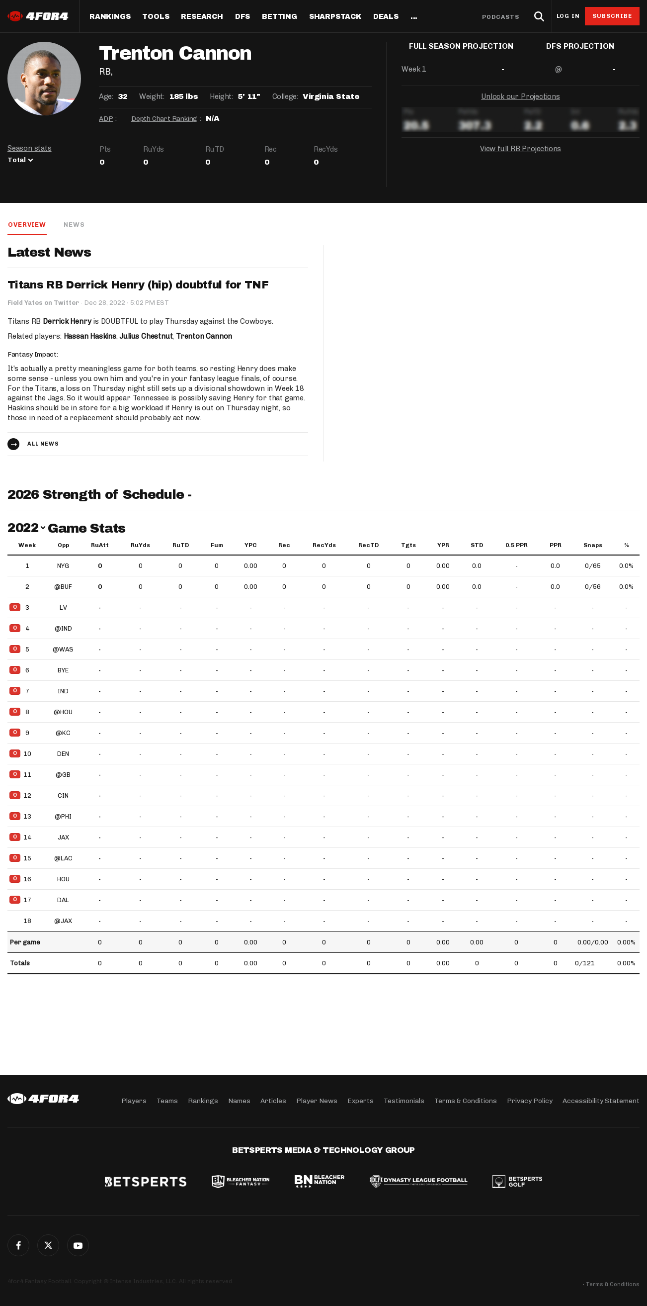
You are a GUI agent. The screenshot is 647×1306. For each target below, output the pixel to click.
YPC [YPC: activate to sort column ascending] (250, 545)
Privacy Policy (530, 1101)
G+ (78, 1245)
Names (239, 1101)
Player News (316, 1101)
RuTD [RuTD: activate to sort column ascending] (180, 545)
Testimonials (404, 1101)
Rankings (109, 16)
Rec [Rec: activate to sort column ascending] (284, 545)
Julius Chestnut (146, 336)
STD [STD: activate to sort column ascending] (477, 545)
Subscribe (612, 15)
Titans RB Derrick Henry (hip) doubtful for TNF (138, 285)
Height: (221, 96)
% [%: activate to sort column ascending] (626, 545)
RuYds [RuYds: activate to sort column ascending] (140, 545)
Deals (386, 16)
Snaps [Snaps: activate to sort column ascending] (592, 545)
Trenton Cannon (205, 336)
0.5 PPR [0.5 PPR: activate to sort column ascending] (516, 545)
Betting (279, 16)
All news (43, 444)
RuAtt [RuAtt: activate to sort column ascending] (100, 545)
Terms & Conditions (465, 1101)
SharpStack (335, 16)
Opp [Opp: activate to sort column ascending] (63, 545)
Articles (273, 1101)
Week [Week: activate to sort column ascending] (27, 545)
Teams (167, 1101)
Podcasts (501, 16)
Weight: (151, 96)
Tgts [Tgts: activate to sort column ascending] (408, 545)
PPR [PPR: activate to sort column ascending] (556, 545)
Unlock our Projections (521, 104)
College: (285, 96)
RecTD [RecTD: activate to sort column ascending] (368, 545)
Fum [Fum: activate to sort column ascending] (217, 545)
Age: (106, 96)
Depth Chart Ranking (164, 118)
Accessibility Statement (601, 1101)
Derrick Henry (67, 321)
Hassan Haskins (90, 336)
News (73, 224)
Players (134, 1101)
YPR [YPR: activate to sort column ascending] (443, 545)
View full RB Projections (520, 156)
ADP (106, 118)
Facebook (18, 1245)
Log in (568, 16)
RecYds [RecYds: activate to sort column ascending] (324, 545)
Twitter (48, 1245)
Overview (26, 224)
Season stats (29, 148)
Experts (360, 1101)
